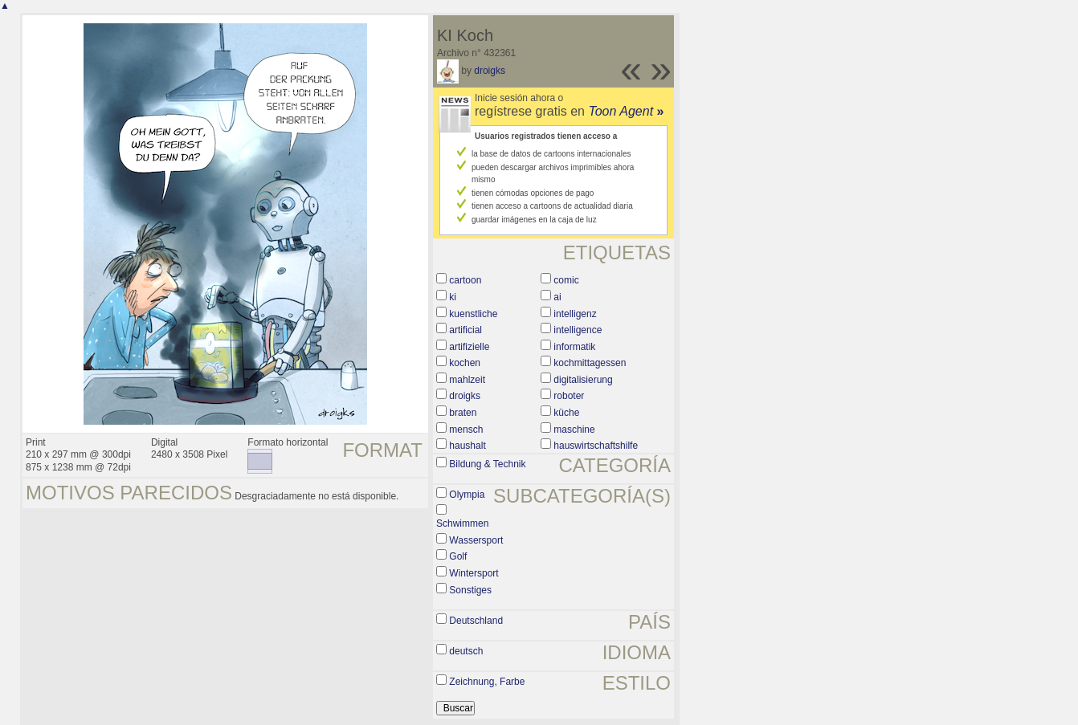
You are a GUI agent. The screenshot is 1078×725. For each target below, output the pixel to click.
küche (566, 412)
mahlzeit (467, 379)
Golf (458, 556)
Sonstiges (470, 590)
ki (452, 297)
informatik (574, 346)
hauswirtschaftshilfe (595, 445)
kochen (464, 363)
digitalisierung (582, 379)
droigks (489, 70)
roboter (568, 395)
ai (557, 297)
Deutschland (476, 620)
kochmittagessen (589, 363)
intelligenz (574, 314)
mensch (466, 429)
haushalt (467, 445)
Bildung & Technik (487, 464)
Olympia (466, 494)
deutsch (466, 651)
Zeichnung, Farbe (487, 681)
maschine (573, 429)
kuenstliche (473, 314)
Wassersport (476, 540)
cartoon (465, 280)
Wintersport (473, 573)
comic (565, 280)
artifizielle (469, 346)
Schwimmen (462, 523)
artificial (465, 330)
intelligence (577, 330)
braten (462, 412)
